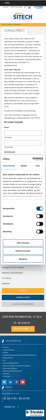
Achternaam (8, 147)
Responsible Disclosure (9, 368)
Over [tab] (38, 166)
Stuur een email (23, 329)
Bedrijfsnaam (9, 152)
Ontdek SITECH (7, 358)
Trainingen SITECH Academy (13, 267)
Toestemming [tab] (9, 166)
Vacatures (5, 373)
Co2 (4, 360)
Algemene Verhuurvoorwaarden (12, 371)
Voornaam (8, 137)
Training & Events (23, 297)
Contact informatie (8, 350)
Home (3, 24)
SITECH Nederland (16, 7)
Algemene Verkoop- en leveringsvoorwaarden (16, 365)
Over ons (5, 347)
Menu (6, 3)
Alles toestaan (23, 243)
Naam (6, 127)
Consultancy (6, 278)
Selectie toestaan (23, 251)
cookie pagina (18, 193)
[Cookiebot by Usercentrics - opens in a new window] (32, 158)
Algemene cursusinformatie (12, 273)
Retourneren (6, 376)
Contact (6, 7)
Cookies (5, 352)
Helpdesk (23, 291)
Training (9, 24)
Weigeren (23, 259)
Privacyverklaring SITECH (10, 363)
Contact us (11, 407)
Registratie (6, 283)
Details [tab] (24, 166)
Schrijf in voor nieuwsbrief (23, 304)
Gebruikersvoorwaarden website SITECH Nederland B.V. (19, 355)
